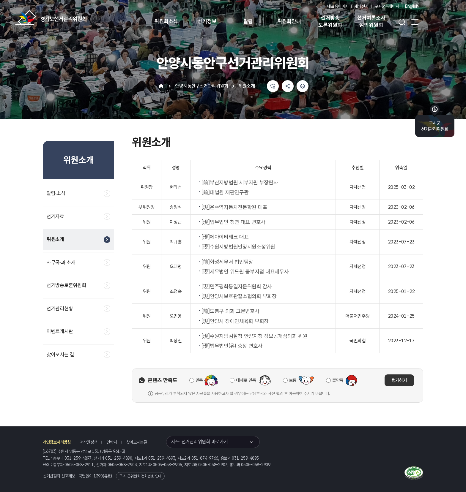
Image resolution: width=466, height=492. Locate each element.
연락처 (111, 442)
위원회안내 (289, 21)
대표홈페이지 (337, 6)
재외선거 (361, 6)
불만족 (338, 380)
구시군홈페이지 (386, 6)
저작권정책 (88, 442)
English (411, 6)
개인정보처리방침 (57, 442)
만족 (199, 380)
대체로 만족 (246, 380)
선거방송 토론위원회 (330, 21)
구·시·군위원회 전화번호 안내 (140, 476)
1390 (98, 476)
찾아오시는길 (136, 442)
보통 (293, 380)
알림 (248, 21)
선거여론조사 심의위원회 (371, 21)
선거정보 (207, 21)
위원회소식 (166, 21)
